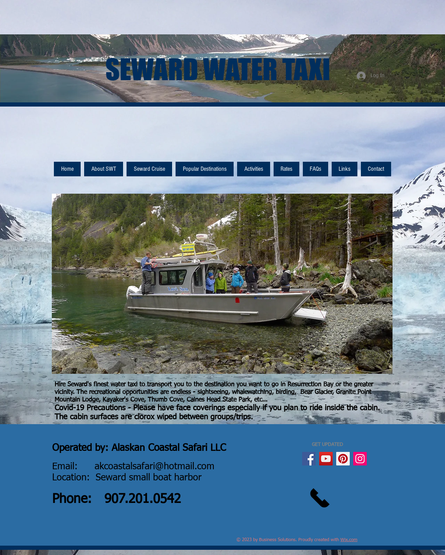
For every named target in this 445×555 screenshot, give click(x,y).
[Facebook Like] (377, 146)
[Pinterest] (343, 458)
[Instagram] (360, 458)
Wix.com (348, 540)
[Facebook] (309, 458)
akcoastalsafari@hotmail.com (155, 466)
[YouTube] (326, 458)
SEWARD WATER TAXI (217, 69)
